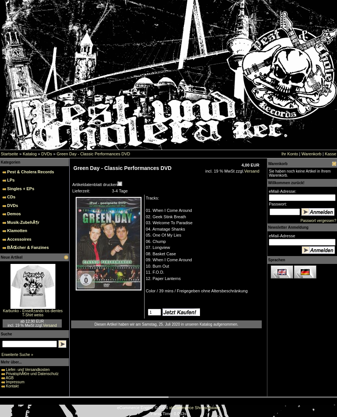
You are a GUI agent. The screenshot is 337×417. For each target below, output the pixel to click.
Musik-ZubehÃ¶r (23, 222)
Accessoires (19, 239)
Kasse (330, 154)
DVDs (46, 154)
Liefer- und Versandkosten (28, 370)
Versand (50, 325)
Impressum (15, 382)
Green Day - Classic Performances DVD (93, 154)
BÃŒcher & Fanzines (28, 247)
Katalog (30, 154)
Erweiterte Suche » (17, 355)
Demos (14, 213)
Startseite (9, 154)
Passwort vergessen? (318, 221)
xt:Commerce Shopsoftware (194, 407)
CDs (11, 197)
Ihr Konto (289, 154)
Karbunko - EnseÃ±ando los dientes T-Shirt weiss (33, 313)
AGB (9, 378)
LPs (11, 180)
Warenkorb (311, 154)
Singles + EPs (20, 188)
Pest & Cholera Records (30, 172)
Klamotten (17, 230)
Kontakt (12, 386)
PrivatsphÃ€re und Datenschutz (32, 374)
